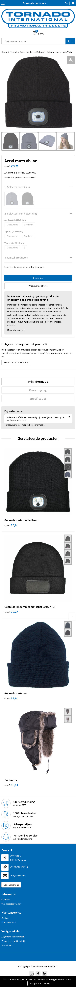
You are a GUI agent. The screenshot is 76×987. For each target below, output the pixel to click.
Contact (5, 918)
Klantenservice (8, 922)
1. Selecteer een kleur (17, 187)
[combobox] (33, 41)
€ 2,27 (11, 611)
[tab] (37, 381)
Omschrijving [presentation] (38, 390)
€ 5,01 (11, 525)
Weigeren (46, 983)
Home (4, 52)
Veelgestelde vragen (11, 903)
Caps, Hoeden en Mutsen (32, 52)
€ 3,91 (11, 698)
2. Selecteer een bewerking (20, 213)
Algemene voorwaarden (12, 936)
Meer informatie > (16, 330)
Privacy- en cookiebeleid (13, 941)
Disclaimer (6, 945)
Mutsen (50, 52)
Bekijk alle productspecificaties (20, 177)
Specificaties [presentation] (38, 399)
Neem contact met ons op (16, 362)
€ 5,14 (11, 785)
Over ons (5, 899)
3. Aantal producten (16, 257)
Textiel (13, 52)
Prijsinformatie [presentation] (38, 381)
